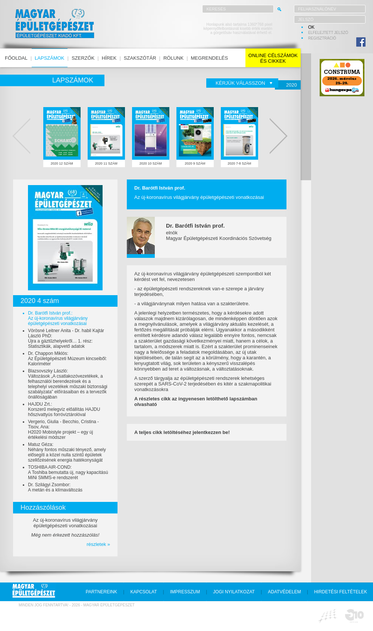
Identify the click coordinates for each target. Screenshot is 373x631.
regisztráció (322, 38)
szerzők (83, 58)
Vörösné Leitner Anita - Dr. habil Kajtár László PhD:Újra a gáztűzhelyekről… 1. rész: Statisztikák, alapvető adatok (66, 338)
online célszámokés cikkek (273, 58)
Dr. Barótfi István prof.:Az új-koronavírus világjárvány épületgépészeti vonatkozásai (58, 318)
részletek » (98, 544)
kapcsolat (143, 591)
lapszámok (49, 58)
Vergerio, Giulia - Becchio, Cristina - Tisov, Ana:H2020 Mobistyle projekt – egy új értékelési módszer (63, 429)
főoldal (16, 58)
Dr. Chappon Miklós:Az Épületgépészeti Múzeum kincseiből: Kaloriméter (67, 358)
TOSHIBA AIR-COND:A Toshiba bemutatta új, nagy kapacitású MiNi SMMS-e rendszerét (68, 472)
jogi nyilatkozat (234, 591)
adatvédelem (284, 591)
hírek (109, 58)
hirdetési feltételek (340, 591)
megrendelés (209, 58)
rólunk (173, 58)
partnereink (101, 591)
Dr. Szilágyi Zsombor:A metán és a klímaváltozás (55, 487)
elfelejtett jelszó (328, 33)
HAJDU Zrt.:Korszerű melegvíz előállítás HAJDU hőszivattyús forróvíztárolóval (64, 409)
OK (311, 27)
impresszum (185, 591)
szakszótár (140, 58)
